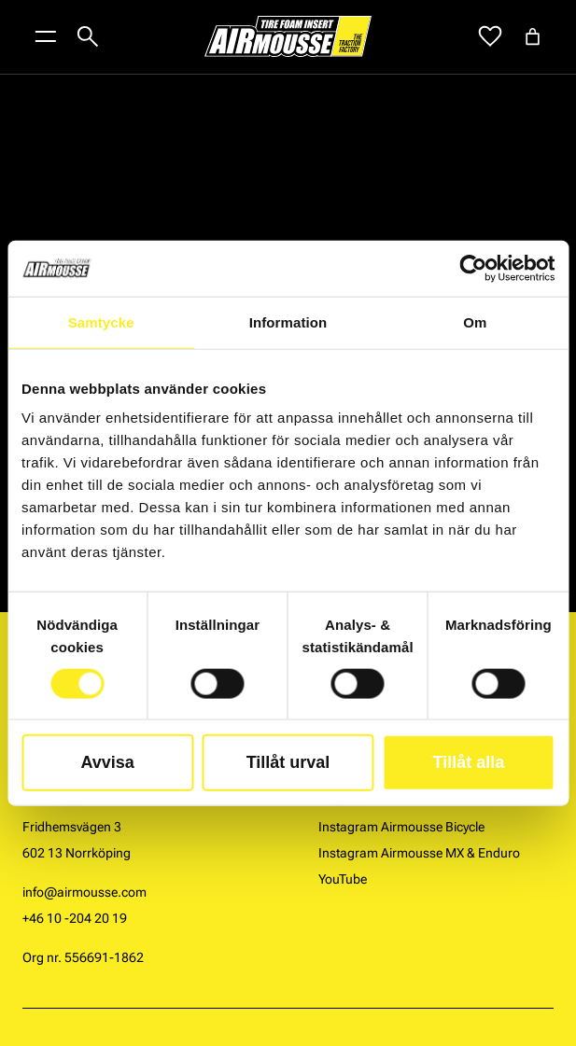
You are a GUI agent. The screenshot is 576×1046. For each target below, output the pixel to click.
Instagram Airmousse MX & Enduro (419, 852)
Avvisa (106, 762)
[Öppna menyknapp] (45, 36)
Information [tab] (288, 321)
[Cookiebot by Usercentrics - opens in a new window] (473, 268)
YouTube (342, 879)
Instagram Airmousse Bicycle (401, 826)
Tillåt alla (468, 762)
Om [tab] (474, 321)
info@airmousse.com (84, 892)
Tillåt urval (288, 762)
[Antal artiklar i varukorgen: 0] (533, 37)
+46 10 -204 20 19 (74, 918)
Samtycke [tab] (101, 321)
